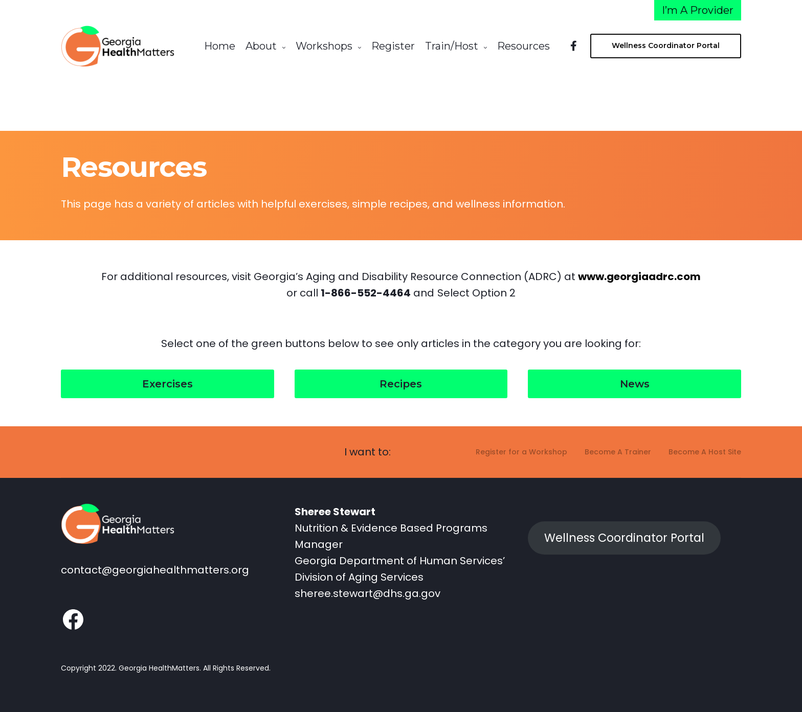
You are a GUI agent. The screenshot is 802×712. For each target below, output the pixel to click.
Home (219, 46)
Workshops (324, 46)
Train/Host (451, 46)
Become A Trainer (618, 448)
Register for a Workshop (521, 448)
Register (393, 46)
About (261, 46)
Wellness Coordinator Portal (624, 534)
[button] (167, 380)
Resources (523, 46)
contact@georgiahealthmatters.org (155, 567)
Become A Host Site (705, 448)
